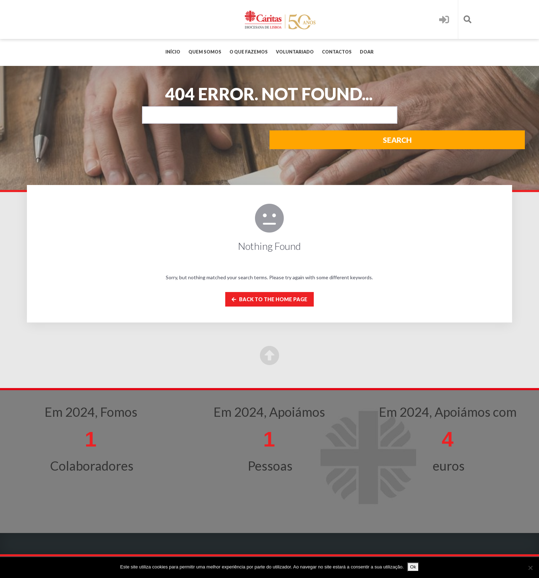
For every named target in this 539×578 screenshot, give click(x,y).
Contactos (337, 52)
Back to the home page (269, 299)
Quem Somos (204, 52)
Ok (413, 566)
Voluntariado (295, 52)
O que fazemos (248, 52)
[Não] (530, 567)
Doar (367, 52)
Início (172, 52)
